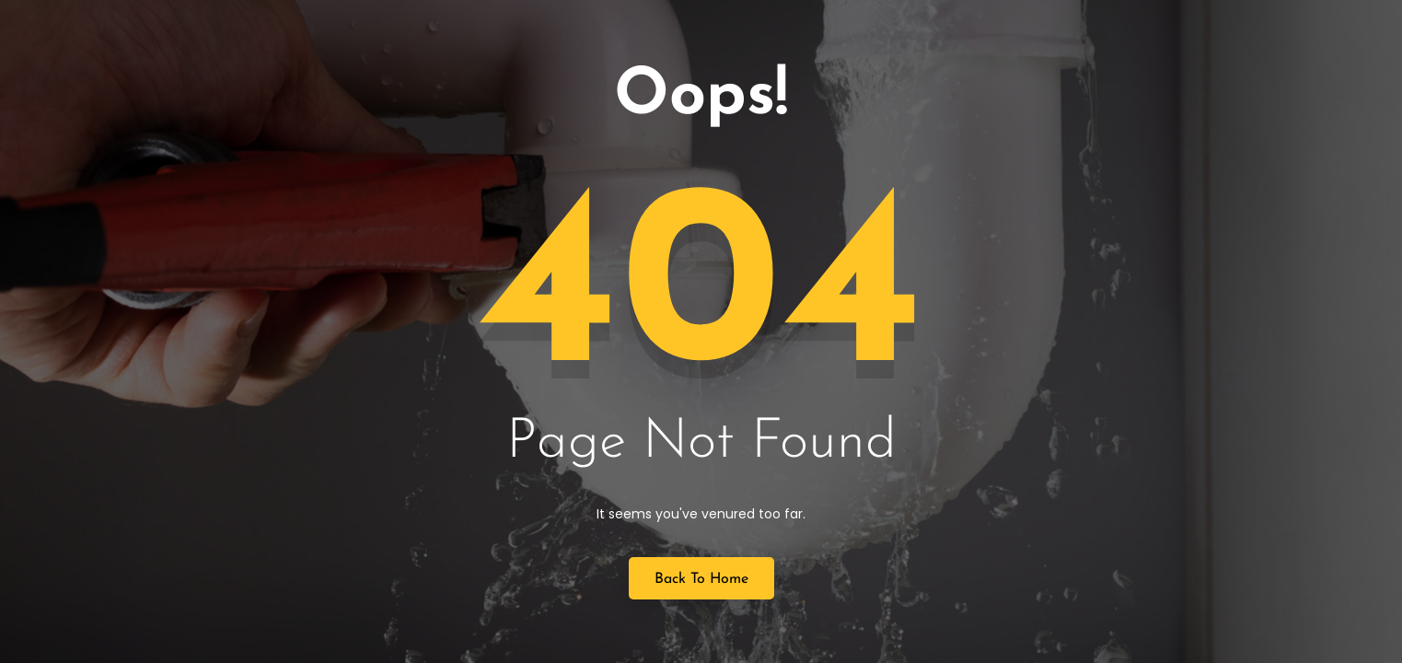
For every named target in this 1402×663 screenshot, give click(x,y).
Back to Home (701, 579)
